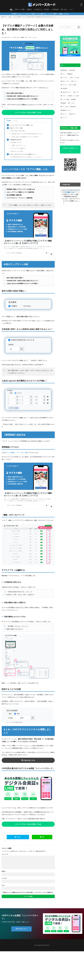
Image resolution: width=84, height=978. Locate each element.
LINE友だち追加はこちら (70, 149)
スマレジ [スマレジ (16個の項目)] (75, 81)
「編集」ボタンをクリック (17, 145)
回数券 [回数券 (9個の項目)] (74, 99)
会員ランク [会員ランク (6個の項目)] (73, 114)
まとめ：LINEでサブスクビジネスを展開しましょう (22, 154)
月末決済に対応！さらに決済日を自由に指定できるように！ (26, 134)
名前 (3, 871)
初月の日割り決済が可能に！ (18, 131)
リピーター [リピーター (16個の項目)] (64, 84)
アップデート (29, 37)
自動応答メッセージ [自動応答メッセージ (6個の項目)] (66, 110)
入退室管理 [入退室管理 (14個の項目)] (64, 88)
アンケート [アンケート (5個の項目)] (64, 117)
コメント (5, 854)
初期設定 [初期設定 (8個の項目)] (64, 103)
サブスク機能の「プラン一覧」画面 (16, 452)
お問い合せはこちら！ (21, 928)
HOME (4, 16)
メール (4, 878)
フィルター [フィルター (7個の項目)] (72, 103)
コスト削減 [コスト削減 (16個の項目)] (73, 84)
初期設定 (29, 9)
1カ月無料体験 (54, 9)
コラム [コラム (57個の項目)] (63, 74)
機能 (11, 9)
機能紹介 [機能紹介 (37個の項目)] (71, 74)
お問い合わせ (63, 9)
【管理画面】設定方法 (14, 140)
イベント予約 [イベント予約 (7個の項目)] (65, 106)
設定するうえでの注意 (16, 151)
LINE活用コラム (38, 9)
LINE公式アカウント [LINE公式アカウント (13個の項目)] (66, 92)
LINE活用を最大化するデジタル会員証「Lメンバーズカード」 (26, 157)
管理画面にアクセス (15, 142)
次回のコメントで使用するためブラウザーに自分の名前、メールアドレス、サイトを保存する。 (28, 892)
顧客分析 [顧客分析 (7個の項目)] (74, 106)
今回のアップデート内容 (15, 128)
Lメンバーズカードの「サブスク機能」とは (20, 125)
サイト (3, 885)
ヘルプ (70, 9)
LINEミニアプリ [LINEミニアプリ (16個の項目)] (65, 81)
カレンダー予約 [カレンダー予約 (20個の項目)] (75, 77)
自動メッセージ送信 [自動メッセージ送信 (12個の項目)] (74, 95)
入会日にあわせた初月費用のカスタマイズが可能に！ (24, 137)
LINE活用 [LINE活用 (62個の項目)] (73, 70)
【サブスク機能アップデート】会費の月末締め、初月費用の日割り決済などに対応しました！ (34, 16)
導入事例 (46, 9)
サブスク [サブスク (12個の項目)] (64, 95)
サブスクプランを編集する (17, 148)
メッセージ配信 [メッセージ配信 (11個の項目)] (65, 99)
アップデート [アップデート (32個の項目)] (65, 77)
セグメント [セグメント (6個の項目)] (64, 114)
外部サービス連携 (19, 9)
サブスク (35, 37)
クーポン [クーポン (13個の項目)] (77, 92)
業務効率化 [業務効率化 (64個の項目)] (64, 70)
